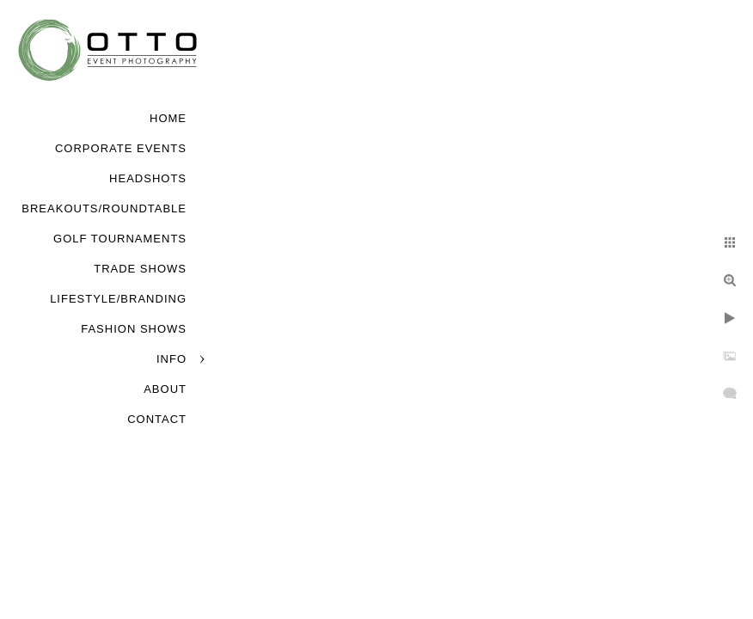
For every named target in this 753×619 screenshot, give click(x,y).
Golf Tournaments (120, 238)
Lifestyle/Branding (118, 298)
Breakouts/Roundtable (104, 208)
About (165, 389)
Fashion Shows (134, 328)
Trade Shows (140, 268)
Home (168, 118)
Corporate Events (121, 148)
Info (171, 358)
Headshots (148, 178)
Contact (157, 419)
